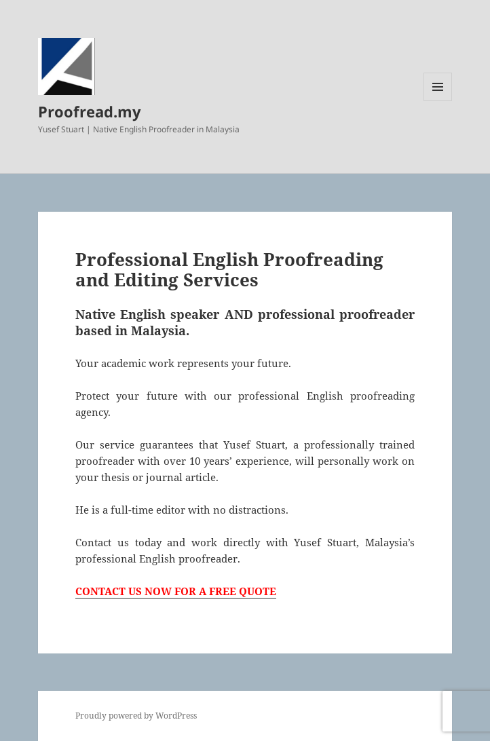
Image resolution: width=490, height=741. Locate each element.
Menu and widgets (438, 100)
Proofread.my (89, 111)
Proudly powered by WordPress (136, 715)
